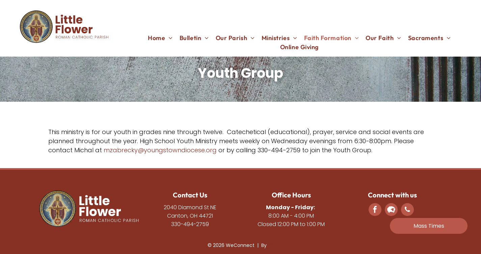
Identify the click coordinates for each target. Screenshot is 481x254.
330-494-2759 (190, 224)
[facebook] (375, 210)
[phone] (407, 210)
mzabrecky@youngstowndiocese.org (160, 150)
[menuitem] (160, 37)
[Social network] (391, 210)
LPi (271, 245)
